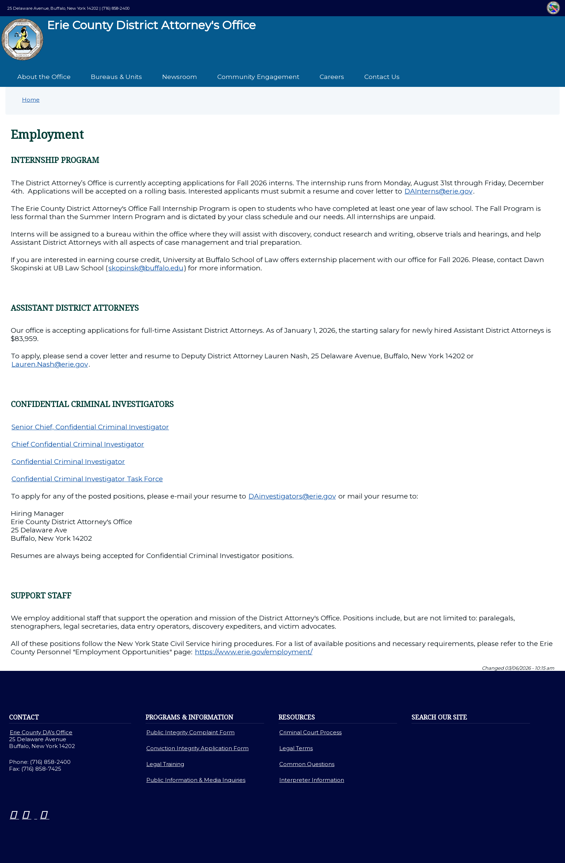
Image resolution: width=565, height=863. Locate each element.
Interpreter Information (311, 779)
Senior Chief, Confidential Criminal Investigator (90, 427)
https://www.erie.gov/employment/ (253, 652)
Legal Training (165, 764)
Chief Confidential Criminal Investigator (78, 444)
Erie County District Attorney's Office (128, 39)
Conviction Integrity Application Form (197, 748)
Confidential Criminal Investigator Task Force (87, 479)
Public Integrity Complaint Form (190, 732)
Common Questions (306, 764)
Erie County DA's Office (41, 732)
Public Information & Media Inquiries (195, 779)
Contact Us (382, 76)
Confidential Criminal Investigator (68, 461)
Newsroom (179, 76)
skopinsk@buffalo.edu (145, 268)
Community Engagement (258, 76)
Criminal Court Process (310, 732)
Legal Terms (296, 748)
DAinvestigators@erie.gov (292, 496)
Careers (332, 76)
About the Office (44, 76)
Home (31, 99)
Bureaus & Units (116, 76)
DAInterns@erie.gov (438, 191)
